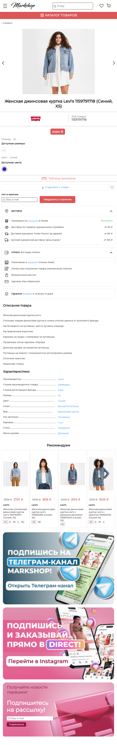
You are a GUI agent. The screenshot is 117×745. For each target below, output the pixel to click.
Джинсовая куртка (68, 411)
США (60, 390)
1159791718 (78, 119)
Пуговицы (64, 417)
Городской (64, 428)
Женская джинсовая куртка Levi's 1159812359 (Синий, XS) (43, 513)
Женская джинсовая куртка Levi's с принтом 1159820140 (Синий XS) (100, 513)
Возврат (27, 293)
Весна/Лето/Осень (68, 406)
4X (39, 522)
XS (59, 395)
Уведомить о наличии (57, 199)
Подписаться (16, 724)
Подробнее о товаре (55, 187)
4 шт (60, 422)
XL (22, 522)
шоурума (33, 220)
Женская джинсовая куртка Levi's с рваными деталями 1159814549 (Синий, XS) (71, 515)
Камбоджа (64, 384)
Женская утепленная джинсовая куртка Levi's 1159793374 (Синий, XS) (15, 513)
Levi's (61, 379)
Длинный (63, 433)
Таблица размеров (61, 178)
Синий (4, 169)
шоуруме (33, 262)
